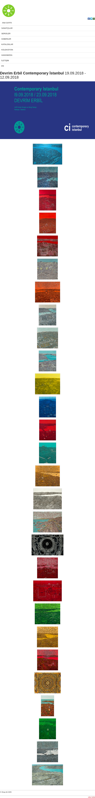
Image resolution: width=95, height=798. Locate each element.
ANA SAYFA (7, 23)
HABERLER (6, 39)
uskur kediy (91, 797)
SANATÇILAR (7, 28)
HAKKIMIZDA (6, 55)
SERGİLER (5, 34)
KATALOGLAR (7, 44)
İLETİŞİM (5, 60)
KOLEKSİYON (7, 50)
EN (2, 66)
